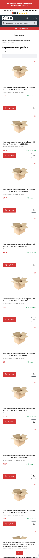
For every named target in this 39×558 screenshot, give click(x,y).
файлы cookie (19, 542)
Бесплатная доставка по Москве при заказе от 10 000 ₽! (19, 4)
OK (19, 553)
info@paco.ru (8, 11)
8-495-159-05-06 (30, 11)
